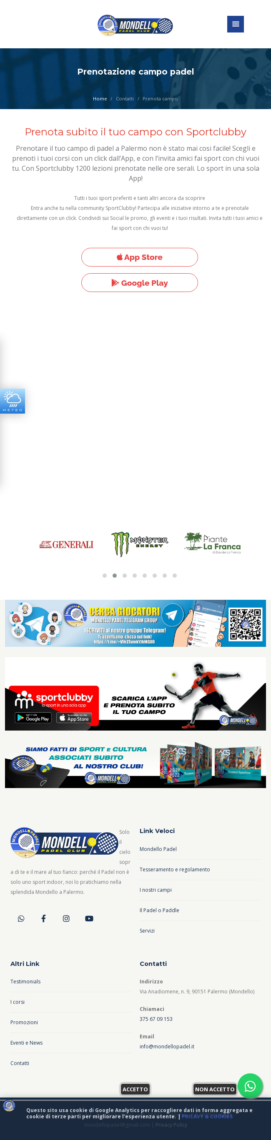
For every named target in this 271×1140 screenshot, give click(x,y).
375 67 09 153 (156, 1019)
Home (100, 98)
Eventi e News (26, 1042)
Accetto (135, 1089)
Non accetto (215, 1089)
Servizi (147, 930)
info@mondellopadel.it (167, 1046)
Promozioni (24, 1022)
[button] (105, 575)
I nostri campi (156, 889)
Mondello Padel (158, 849)
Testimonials (25, 981)
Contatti (19, 1063)
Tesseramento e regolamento (175, 869)
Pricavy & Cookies (207, 1116)
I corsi (17, 1001)
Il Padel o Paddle (159, 910)
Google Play (139, 282)
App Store (140, 257)
